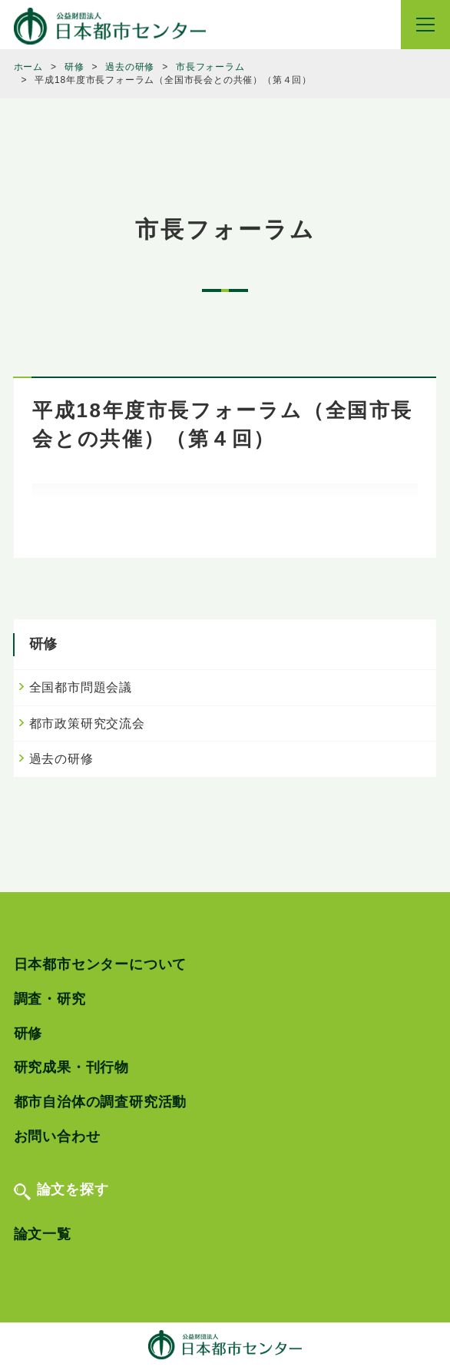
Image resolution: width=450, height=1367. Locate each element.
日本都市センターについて (100, 964)
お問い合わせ (57, 1136)
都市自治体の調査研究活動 (100, 1102)
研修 (28, 1033)
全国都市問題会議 (80, 687)
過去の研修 (61, 758)
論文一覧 (42, 1234)
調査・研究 (50, 999)
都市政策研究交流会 (87, 723)
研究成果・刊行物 (71, 1067)
